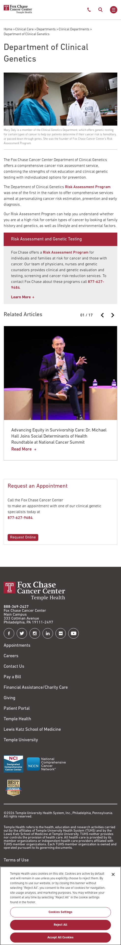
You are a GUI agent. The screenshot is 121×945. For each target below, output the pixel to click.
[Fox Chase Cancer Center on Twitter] (22, 633)
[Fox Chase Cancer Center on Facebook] (9, 633)
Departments (46, 29)
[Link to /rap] (22, 297)
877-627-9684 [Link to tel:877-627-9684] (20, 518)
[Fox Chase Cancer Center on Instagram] (34, 633)
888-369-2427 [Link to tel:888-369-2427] (16, 607)
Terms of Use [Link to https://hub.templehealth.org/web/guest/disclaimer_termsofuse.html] (16, 860)
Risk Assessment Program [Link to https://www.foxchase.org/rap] (65, 253)
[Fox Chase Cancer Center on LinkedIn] (47, 633)
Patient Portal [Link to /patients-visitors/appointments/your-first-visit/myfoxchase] (17, 708)
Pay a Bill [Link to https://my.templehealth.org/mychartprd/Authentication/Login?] (12, 677)
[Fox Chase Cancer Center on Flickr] (60, 633)
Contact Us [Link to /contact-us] (14, 666)
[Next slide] (112, 315)
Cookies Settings (60, 914)
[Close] (113, 876)
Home (8, 29)
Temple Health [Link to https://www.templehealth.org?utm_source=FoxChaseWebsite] (17, 719)
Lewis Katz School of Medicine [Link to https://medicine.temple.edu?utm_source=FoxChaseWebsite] (32, 729)
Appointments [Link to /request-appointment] (17, 645)
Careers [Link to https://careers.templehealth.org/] (11, 656)
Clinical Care (24, 29)
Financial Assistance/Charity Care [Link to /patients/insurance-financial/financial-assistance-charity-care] (36, 687)
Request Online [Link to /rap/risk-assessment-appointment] (23, 537)
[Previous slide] (103, 315)
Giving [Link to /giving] (9, 698)
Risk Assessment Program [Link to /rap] (87, 187)
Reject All (60, 927)
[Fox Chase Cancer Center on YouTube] (73, 633)
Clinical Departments (74, 29)
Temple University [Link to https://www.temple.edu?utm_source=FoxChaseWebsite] (21, 740)
